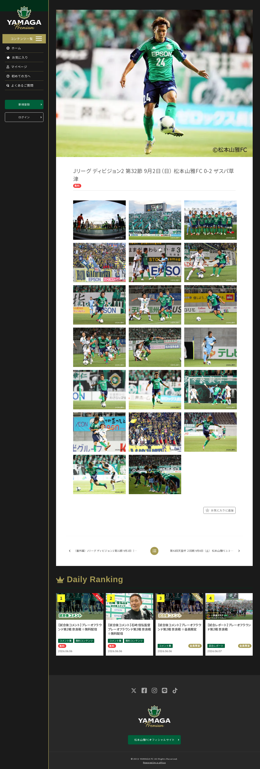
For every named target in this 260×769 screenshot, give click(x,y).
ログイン (24, 116)
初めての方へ (16, 75)
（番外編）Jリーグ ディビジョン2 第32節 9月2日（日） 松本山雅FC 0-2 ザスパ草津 (107, 550)
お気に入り (15, 56)
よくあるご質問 (17, 84)
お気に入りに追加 (219, 510)
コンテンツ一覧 (22, 37)
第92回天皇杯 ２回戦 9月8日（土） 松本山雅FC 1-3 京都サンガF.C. (206, 550)
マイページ (14, 65)
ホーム (11, 47)
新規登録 (24, 103)
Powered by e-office (154, 762)
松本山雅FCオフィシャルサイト (154, 740)
